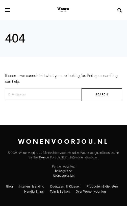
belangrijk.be (63, 171)
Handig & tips (34, 191)
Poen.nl (44, 157)
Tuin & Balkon (60, 191)
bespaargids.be (63, 175)
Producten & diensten (102, 186)
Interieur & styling (31, 186)
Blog (9, 186)
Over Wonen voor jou (91, 191)
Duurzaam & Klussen (65, 186)
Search (101, 94)
